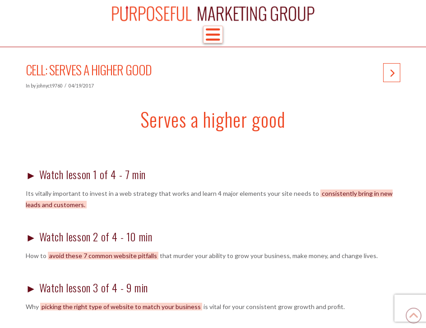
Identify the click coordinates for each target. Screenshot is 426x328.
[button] (213, 34)
